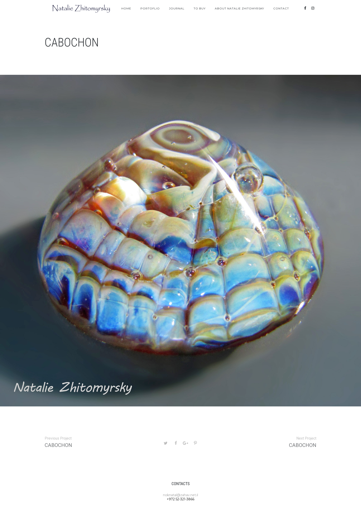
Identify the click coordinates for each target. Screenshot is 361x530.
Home (126, 8)
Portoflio (150, 8)
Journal (176, 8)
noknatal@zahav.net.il (180, 495)
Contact (281, 8)
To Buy (200, 8)
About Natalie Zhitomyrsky (239, 8)
